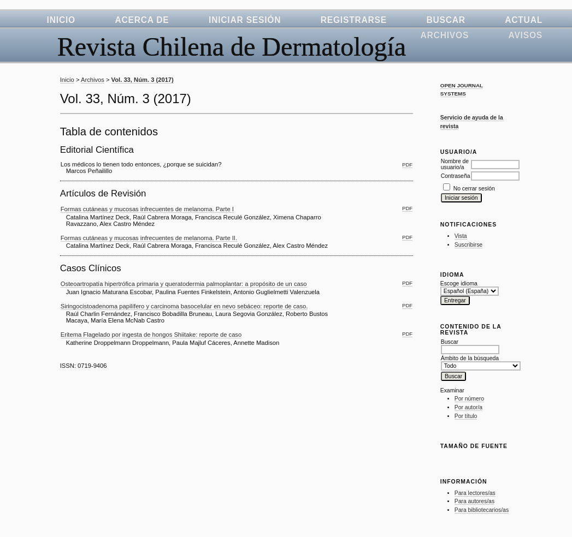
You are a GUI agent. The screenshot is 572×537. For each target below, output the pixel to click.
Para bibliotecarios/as (482, 510)
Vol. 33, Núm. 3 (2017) (142, 79)
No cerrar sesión (474, 189)
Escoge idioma (458, 284)
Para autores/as (474, 501)
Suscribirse (468, 245)
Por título (466, 416)
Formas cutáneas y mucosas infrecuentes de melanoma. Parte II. (149, 238)
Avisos (525, 35)
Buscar (445, 20)
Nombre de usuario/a (455, 164)
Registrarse (354, 20)
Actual (523, 20)
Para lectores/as (475, 493)
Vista (461, 236)
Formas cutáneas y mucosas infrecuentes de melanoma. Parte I (147, 209)
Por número (469, 399)
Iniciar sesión (245, 20)
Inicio (61, 20)
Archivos (445, 35)
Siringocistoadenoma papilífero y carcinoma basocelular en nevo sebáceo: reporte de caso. (184, 306)
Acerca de (142, 20)
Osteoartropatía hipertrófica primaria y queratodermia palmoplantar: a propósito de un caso (184, 284)
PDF (407, 165)
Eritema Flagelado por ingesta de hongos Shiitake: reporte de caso (151, 334)
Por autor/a (468, 407)
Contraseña (455, 176)
